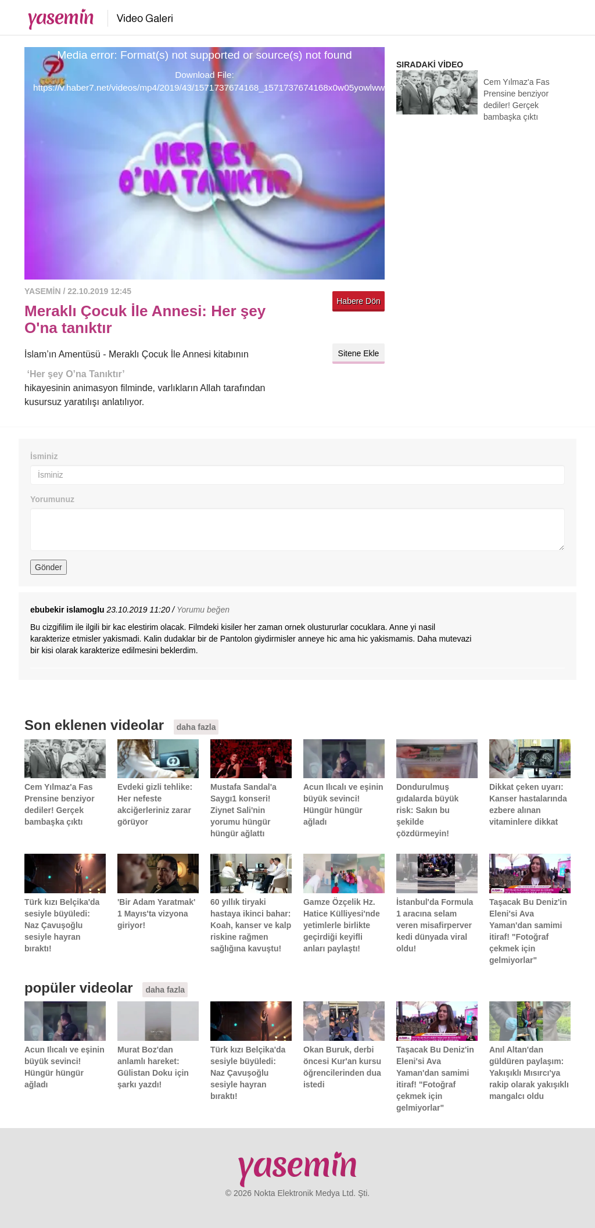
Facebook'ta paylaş (373, 327)
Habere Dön (358, 301)
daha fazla (196, 727)
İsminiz (44, 456)
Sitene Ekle (358, 353)
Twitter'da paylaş (344, 327)
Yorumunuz (52, 499)
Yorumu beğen (203, 609)
